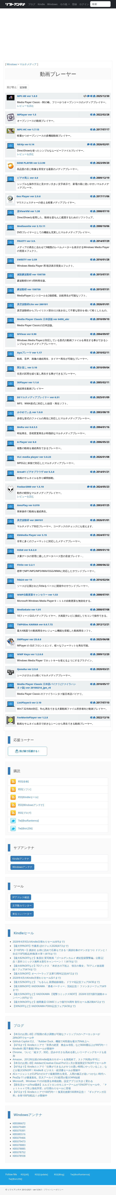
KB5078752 (19, 1152)
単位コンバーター (22, 913)
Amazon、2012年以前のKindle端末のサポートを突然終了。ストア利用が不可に (56, 1059)
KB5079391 (19, 1130)
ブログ (31, 4)
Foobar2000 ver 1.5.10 (30, 486)
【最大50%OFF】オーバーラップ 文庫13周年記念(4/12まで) (45, 973)
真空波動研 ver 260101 (30, 520)
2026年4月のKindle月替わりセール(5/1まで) (37, 977)
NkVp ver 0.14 (25, 144)
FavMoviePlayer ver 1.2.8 (32, 717)
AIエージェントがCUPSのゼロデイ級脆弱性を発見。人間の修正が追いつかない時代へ (59, 1073)
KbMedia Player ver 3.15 (32, 535)
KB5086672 (19, 1123)
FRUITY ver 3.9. (26, 241)
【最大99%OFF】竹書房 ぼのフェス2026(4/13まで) (40, 946)
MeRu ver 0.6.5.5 (27, 427)
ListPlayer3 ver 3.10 (29, 702)
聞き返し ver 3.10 (27, 367)
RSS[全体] (19, 781)
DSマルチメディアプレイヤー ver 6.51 (38, 397)
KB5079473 (19, 1141)
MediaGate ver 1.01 (29, 609)
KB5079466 (19, 1137)
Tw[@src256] (21, 828)
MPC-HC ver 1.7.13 (28, 129)
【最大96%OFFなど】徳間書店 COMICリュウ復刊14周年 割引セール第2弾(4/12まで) (59, 1002)
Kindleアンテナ (20, 858)
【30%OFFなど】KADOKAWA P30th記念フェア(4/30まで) (44, 1006)
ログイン (84, 4)
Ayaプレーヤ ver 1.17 (29, 352)
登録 (74, 4)
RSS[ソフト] (20, 789)
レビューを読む (25, 105)
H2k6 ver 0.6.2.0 (26, 550)
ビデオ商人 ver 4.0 (27, 177)
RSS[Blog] (58, 1174)
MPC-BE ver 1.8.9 (27, 96)
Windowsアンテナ (22, 867)
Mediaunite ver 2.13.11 (31, 226)
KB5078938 (19, 1156)
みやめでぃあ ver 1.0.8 (30, 412)
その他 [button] (64, 4)
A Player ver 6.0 (26, 442)
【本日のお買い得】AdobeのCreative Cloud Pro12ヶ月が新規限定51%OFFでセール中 (59, 1063)
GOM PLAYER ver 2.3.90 (31, 163)
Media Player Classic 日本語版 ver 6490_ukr (43, 319)
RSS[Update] (41, 1174)
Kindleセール (24, 933)
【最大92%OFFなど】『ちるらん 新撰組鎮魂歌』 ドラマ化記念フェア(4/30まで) (56, 982)
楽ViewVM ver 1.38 (28, 211)
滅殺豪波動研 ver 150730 (31, 274)
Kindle (41, 4)
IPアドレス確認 (20, 897)
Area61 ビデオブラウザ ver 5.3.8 (35, 471)
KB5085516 (19, 1134)
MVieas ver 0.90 (26, 334)
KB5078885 (19, 1148)
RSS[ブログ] (20, 812)
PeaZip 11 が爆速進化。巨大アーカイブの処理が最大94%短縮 (46, 1077)
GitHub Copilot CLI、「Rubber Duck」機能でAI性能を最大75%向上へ (51, 1041)
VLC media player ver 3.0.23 (34, 457)
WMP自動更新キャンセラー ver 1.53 (37, 594)
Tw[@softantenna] (24, 820)
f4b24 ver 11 (24, 579)
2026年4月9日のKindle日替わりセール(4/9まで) (39, 941)
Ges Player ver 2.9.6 (28, 196)
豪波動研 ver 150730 (29, 289)
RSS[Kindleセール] (24, 797)
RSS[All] (24, 1174)
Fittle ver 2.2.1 (26, 564)
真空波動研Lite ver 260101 (32, 304)
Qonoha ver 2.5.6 (27, 669)
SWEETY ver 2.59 (27, 259)
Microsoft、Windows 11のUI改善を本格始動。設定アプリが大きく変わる (53, 1081)
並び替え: (12, 87)
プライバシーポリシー (53, 1189)
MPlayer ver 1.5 (26, 114)
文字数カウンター (22, 905)
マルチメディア (28, 64)
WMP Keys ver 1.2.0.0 (30, 654)
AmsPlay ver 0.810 (28, 505)
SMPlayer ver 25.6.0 (29, 639)
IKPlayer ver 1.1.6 (28, 382)
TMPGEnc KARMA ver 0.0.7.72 (35, 624)
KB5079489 (19, 1127)
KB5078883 (19, 1145)
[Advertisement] (58, 38)
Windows (52, 4)
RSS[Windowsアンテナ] (27, 805)
